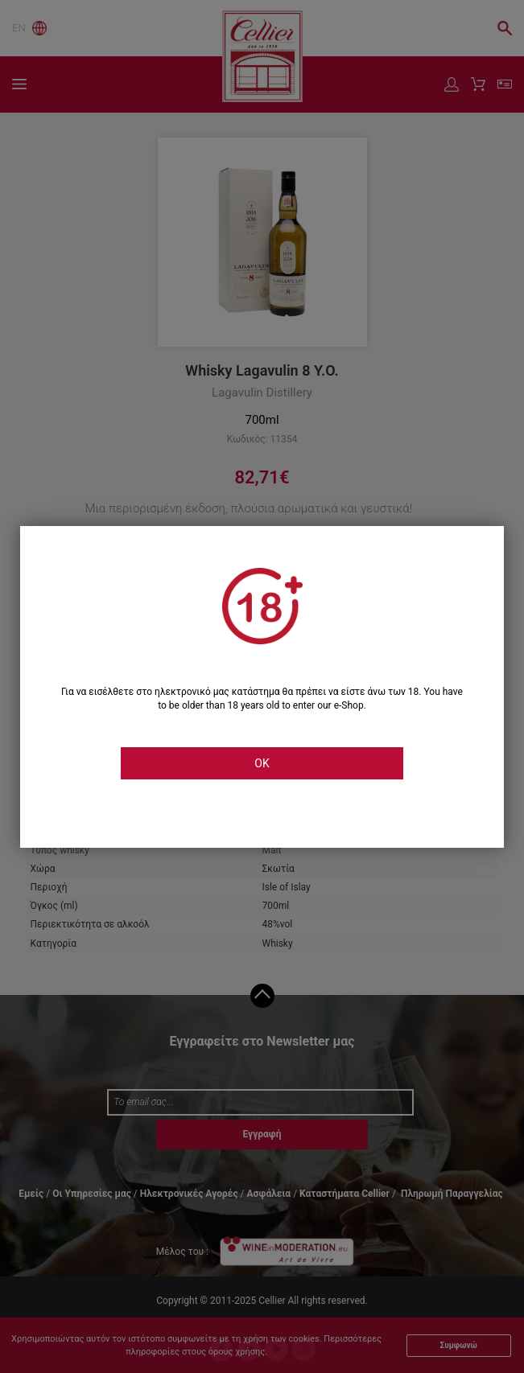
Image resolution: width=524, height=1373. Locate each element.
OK (261, 763)
